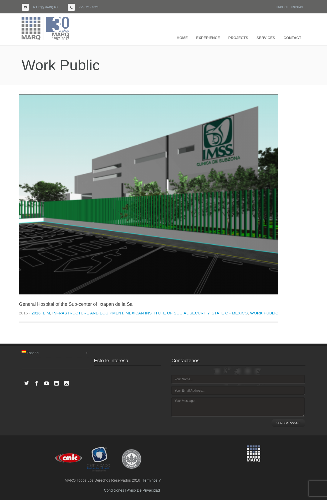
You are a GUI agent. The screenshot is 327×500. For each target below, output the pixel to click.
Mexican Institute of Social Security (168, 313)
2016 (36, 313)
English (282, 7)
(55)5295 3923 (89, 7)
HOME (182, 38)
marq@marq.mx (46, 7)
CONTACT (292, 38)
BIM (46, 313)
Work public (264, 313)
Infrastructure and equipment (87, 313)
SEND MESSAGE (288, 423)
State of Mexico (230, 313)
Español (297, 7)
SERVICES (266, 38)
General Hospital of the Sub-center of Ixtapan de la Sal (76, 304)
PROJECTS (238, 38)
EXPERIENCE (208, 38)
